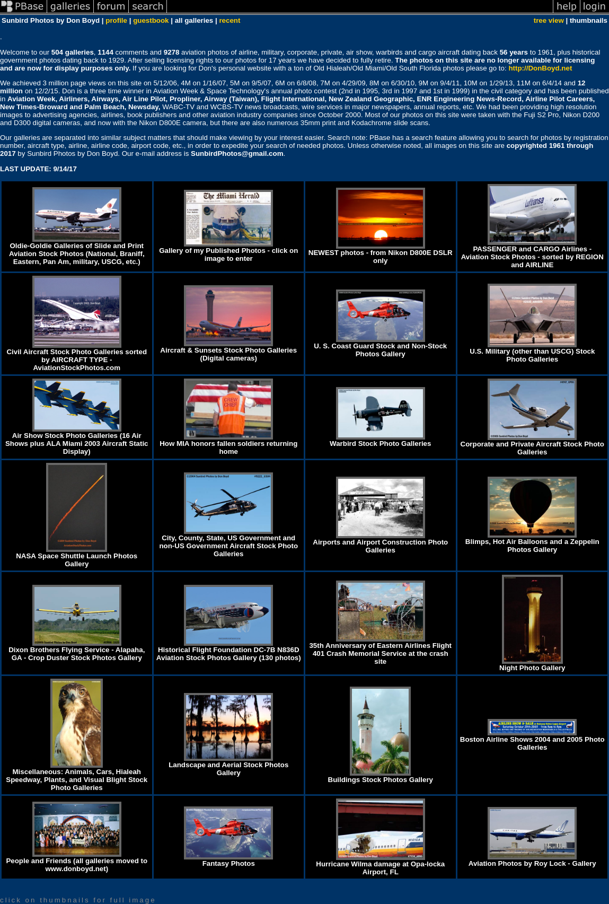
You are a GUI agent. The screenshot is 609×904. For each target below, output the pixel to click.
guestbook (151, 20)
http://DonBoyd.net (540, 68)
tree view (549, 20)
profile (116, 20)
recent (229, 20)
